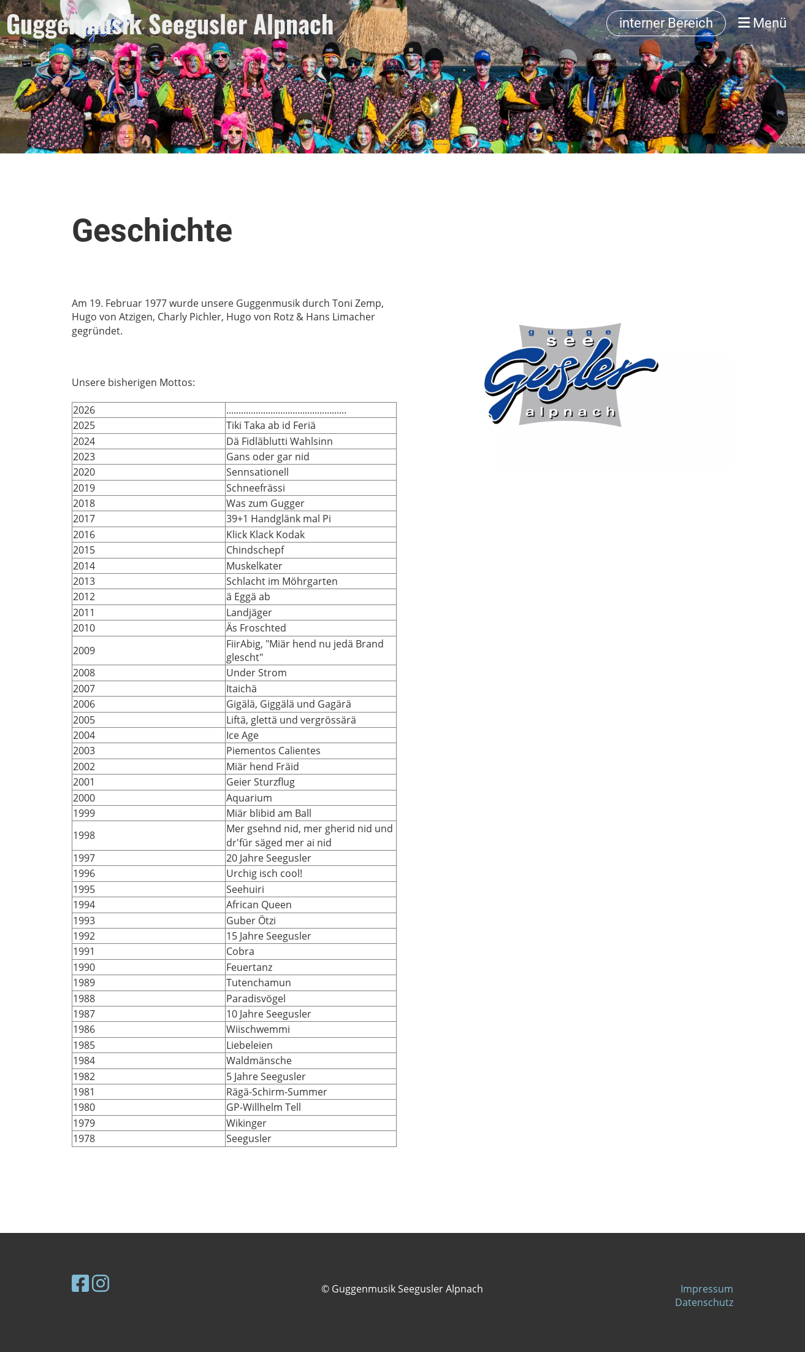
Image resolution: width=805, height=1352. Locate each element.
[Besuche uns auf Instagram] (100, 1283)
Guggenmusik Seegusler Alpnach (170, 23)
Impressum (707, 1289)
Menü (762, 23)
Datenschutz (704, 1302)
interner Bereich (666, 23)
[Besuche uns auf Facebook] (80, 1283)
